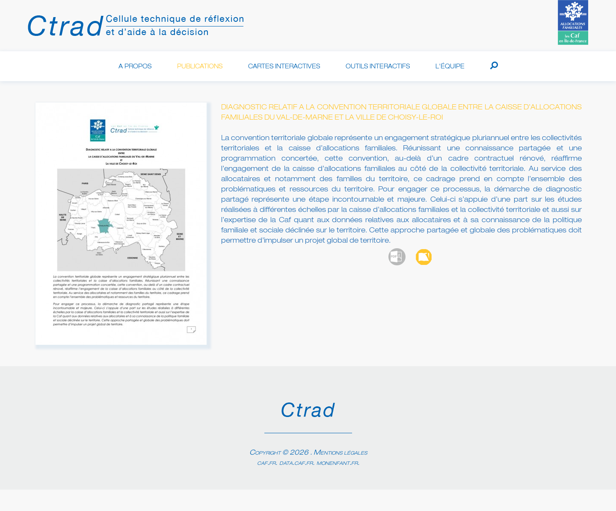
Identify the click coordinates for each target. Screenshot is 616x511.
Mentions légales (340, 452)
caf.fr (266, 463)
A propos (134, 67)
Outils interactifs (378, 67)
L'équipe (450, 67)
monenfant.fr (337, 463)
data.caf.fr (296, 463)
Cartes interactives (284, 67)
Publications (199, 67)
